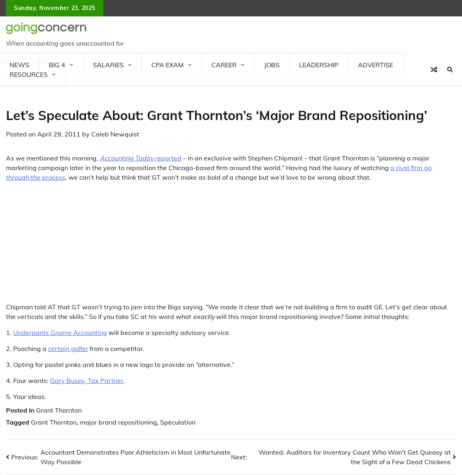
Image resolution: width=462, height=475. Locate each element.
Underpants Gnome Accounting (60, 333)
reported (140, 158)
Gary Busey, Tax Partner (86, 381)
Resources (29, 74)
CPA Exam (167, 65)
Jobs (271, 65)
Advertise (375, 65)
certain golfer (68, 349)
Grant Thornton (59, 410)
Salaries (108, 65)
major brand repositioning (118, 422)
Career (224, 65)
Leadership (318, 65)
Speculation (177, 422)
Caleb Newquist (115, 134)
